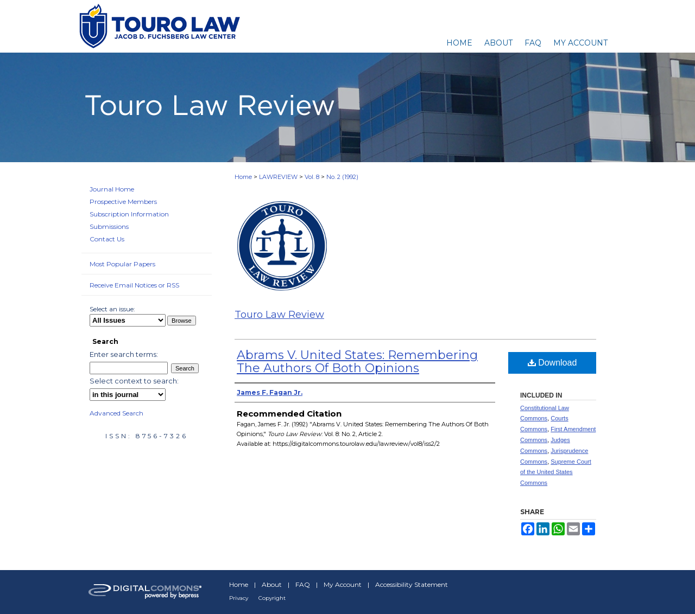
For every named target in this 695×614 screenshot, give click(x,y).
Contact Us (107, 239)
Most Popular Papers (122, 264)
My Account (343, 584)
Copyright (272, 598)
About (272, 584)
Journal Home (112, 189)
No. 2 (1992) (342, 177)
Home (243, 177)
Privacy (238, 598)
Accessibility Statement (411, 584)
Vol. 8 (312, 177)
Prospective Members (123, 201)
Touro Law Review (279, 315)
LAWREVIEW (278, 177)
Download (552, 362)
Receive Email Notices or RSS (134, 285)
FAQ (302, 584)
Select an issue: (112, 309)
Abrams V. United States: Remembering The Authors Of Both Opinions (357, 361)
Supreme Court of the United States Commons (555, 472)
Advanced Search (116, 413)
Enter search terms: (124, 354)
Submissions (109, 226)
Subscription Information (129, 214)
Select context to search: (134, 380)
